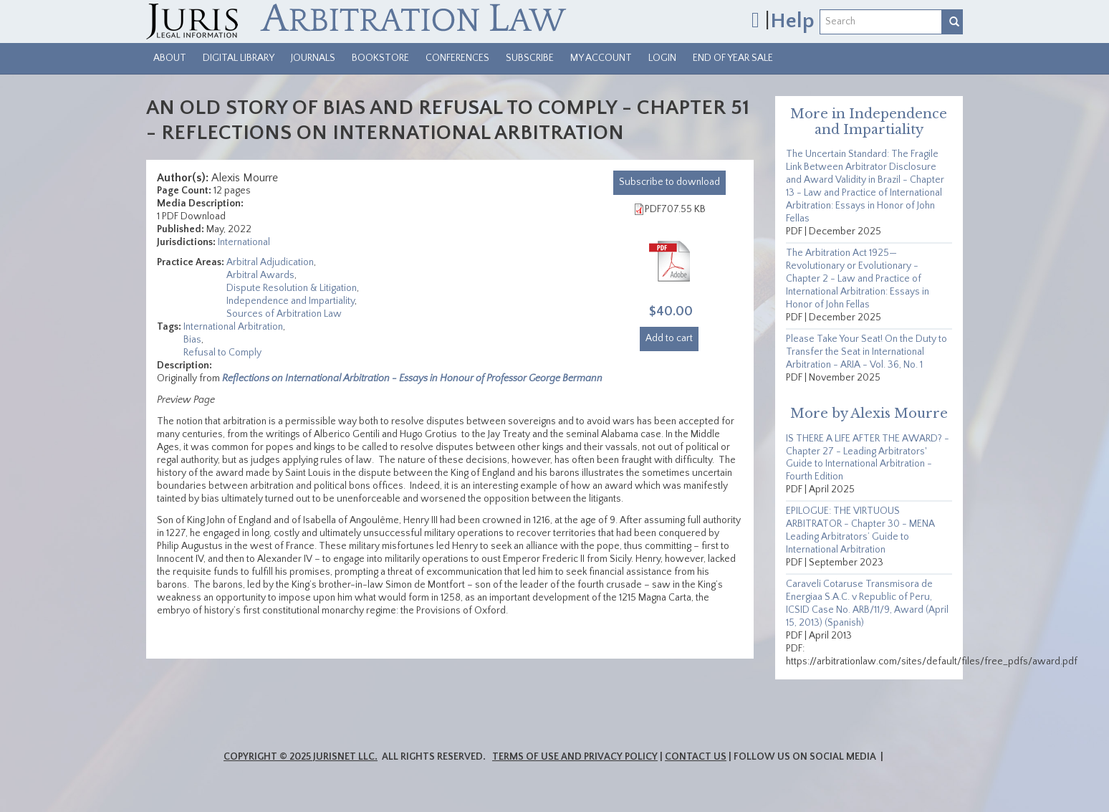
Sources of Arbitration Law (284, 314)
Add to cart (669, 338)
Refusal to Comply (222, 352)
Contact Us (695, 757)
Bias (192, 339)
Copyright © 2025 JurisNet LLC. (301, 757)
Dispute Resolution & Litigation (291, 288)
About (169, 58)
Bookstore (380, 58)
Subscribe (530, 58)
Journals (313, 58)
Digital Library (238, 58)
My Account (601, 58)
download (669, 182)
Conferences (457, 58)
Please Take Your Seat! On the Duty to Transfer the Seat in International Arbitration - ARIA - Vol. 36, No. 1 (866, 352)
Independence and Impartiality (290, 301)
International (244, 242)
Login (662, 58)
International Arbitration (233, 327)
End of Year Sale (733, 58)
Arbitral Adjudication (270, 262)
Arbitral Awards (260, 275)
